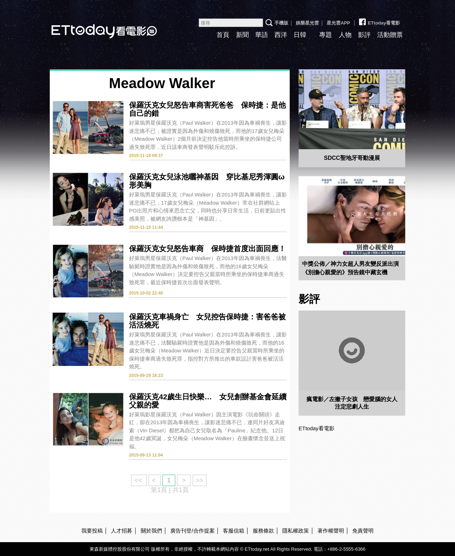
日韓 (300, 34)
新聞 (242, 34)
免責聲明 (363, 531)
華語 (261, 34)
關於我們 (151, 531)
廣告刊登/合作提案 (192, 531)
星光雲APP (338, 23)
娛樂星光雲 (307, 23)
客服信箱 (233, 531)
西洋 (280, 34)
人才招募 (121, 531)
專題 (325, 34)
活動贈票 (390, 34)
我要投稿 (92, 531)
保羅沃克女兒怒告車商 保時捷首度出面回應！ (207, 248)
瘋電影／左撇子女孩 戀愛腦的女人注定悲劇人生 (351, 403)
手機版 (281, 23)
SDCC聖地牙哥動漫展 (352, 158)
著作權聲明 (330, 531)
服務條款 (263, 531)
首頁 (222, 34)
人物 (345, 34)
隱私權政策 (295, 531)
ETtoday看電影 (94, 26)
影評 (364, 34)
